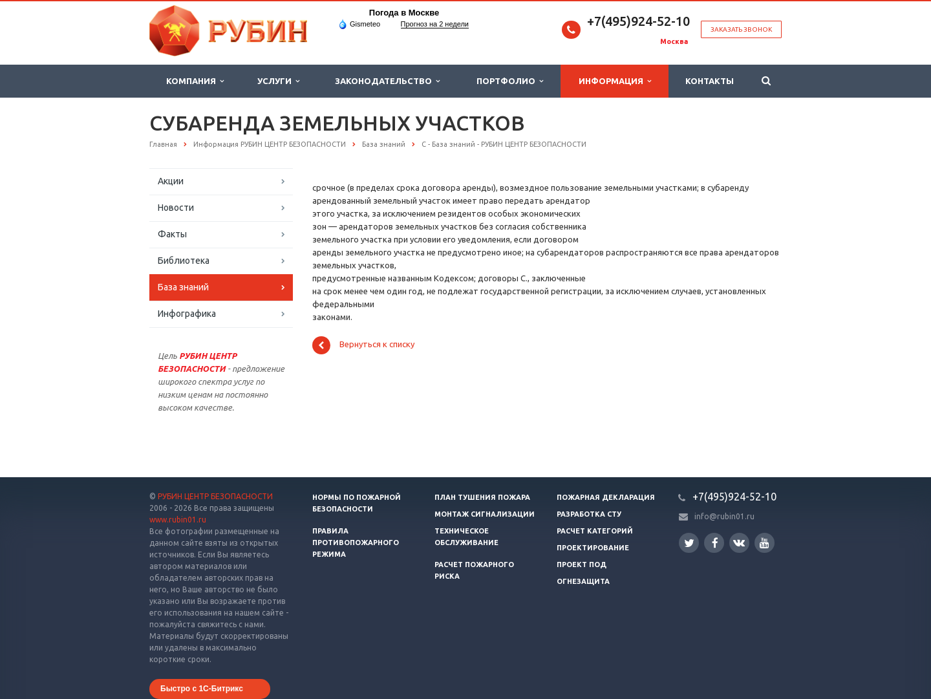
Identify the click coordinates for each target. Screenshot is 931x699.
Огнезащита (583, 581)
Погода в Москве (404, 12)
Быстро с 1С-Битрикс (201, 688)
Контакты (709, 80)
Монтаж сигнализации (484, 514)
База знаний (183, 287)
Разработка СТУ (589, 514)
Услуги (278, 81)
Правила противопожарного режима (355, 542)
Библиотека (183, 260)
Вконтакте (739, 542)
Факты (172, 234)
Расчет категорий (595, 531)
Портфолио (509, 81)
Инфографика (187, 313)
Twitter (689, 542)
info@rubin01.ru (724, 516)
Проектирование (593, 548)
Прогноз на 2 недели (435, 24)
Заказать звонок (741, 29)
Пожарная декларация (606, 497)
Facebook (715, 542)
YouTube (764, 542)
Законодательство (387, 81)
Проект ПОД (581, 564)
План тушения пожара (482, 497)
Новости (176, 207)
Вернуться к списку (363, 345)
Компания (195, 81)
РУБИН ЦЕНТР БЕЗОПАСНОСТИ (215, 496)
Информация (615, 81)
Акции (171, 181)
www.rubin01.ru (177, 519)
